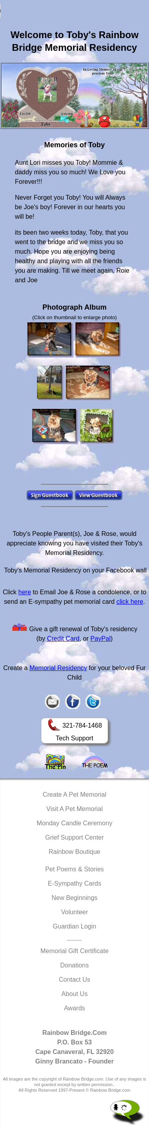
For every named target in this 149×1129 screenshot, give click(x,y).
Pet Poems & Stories (74, 869)
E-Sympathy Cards (74, 883)
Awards (74, 1008)
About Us (75, 993)
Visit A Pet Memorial (74, 808)
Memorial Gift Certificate (75, 951)
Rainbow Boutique (75, 851)
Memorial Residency (58, 668)
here (24, 592)
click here (129, 601)
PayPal (101, 638)
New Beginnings (75, 897)
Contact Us (74, 979)
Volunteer (74, 912)
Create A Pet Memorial (74, 794)
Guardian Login (74, 926)
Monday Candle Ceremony (74, 823)
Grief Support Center (74, 837)
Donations (74, 965)
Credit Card (63, 638)
